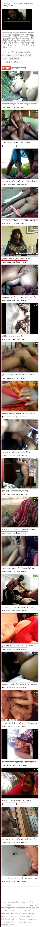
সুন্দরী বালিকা (14, 58)
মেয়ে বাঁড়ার (18, 55)
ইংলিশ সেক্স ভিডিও (13, 62)
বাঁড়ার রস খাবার (17, 52)
